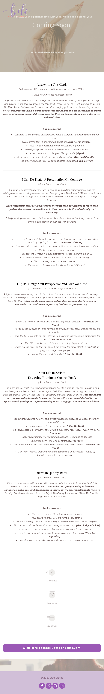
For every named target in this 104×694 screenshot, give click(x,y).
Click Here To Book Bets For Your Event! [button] (52, 648)
